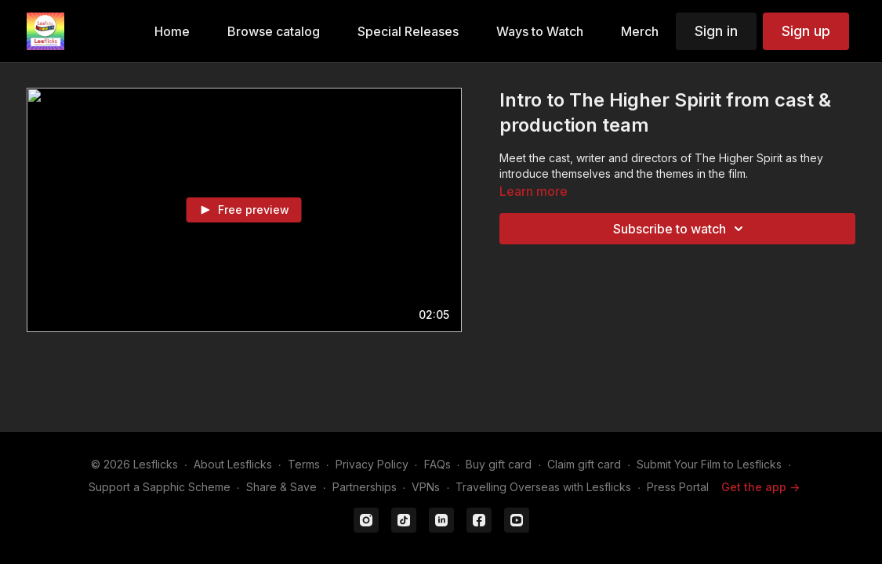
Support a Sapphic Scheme (159, 487)
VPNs (426, 487)
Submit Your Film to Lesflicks (709, 464)
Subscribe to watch (680, 228)
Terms (304, 464)
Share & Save (281, 487)
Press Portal (678, 487)
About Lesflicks (233, 464)
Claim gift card (584, 464)
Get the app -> (760, 487)
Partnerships (364, 487)
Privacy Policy (372, 464)
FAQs (437, 464)
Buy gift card (499, 464)
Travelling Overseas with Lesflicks (543, 487)
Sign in (716, 31)
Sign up (806, 31)
